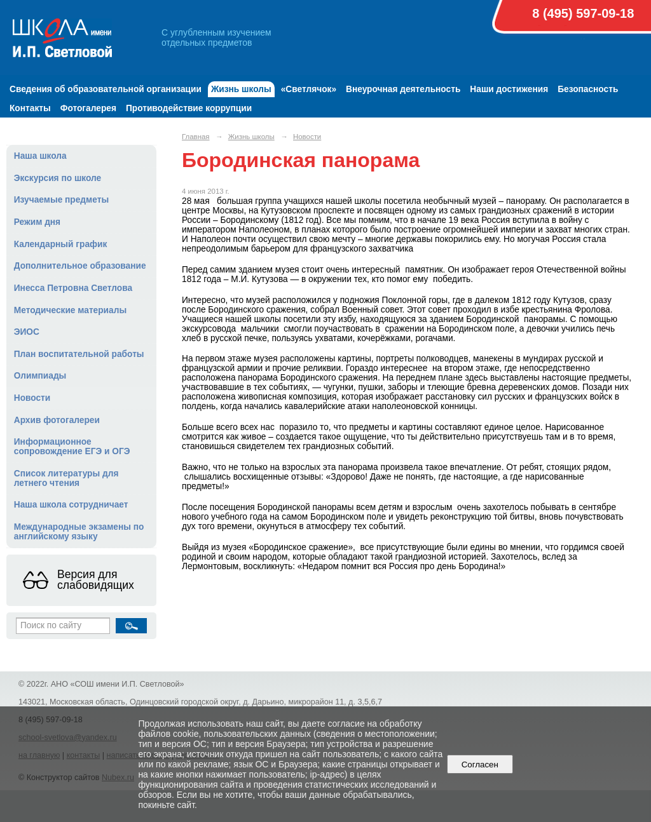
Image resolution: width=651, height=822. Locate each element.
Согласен (479, 764)
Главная (196, 136)
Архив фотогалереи (57, 420)
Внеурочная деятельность (403, 89)
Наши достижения (509, 89)
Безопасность (588, 89)
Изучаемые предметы (61, 200)
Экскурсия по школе (57, 178)
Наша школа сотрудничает (71, 504)
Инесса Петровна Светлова (73, 288)
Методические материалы (70, 310)
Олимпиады (40, 376)
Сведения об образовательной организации (106, 89)
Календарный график (60, 244)
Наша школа (40, 156)
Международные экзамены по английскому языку (79, 531)
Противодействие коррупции (189, 108)
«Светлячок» (308, 89)
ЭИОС (26, 332)
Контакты (30, 108)
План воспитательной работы (79, 354)
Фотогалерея (88, 108)
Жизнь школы (241, 89)
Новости (32, 398)
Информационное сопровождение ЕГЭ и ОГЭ (72, 446)
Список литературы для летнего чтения (66, 478)
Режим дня (37, 222)
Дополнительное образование (80, 266)
